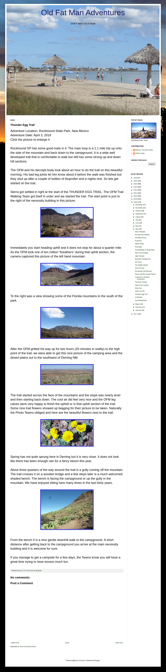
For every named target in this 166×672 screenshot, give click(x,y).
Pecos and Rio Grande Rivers (145, 274)
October (138, 211)
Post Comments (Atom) (28, 646)
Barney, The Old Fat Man (144, 150)
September (139, 214)
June (137, 223)
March (137, 304)
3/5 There (138, 262)
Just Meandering (141, 300)
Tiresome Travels (141, 282)
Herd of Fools (139, 268)
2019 (135, 199)
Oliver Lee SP (140, 291)
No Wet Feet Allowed (142, 235)
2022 (135, 190)
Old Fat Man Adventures (83, 12)
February (138, 307)
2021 (135, 193)
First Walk (138, 247)
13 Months (138, 297)
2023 (135, 187)
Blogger (97, 660)
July (137, 220)
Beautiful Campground (142, 259)
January (138, 310)
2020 (135, 196)
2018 (135, 202)
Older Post (119, 643)
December (139, 205)
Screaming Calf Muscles (143, 271)
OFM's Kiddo (140, 153)
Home (67, 643)
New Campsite (140, 232)
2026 (135, 178)
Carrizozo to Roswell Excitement (142, 278)
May (137, 226)
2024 (135, 184)
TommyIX (82, 660)
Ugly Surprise (139, 256)
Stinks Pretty (139, 244)
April (137, 229)
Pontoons (138, 241)
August (138, 217)
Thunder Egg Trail (141, 294)
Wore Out (138, 288)
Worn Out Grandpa (141, 253)
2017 (135, 314)
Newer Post (15, 643)
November (139, 208)
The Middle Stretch (141, 265)
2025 (135, 181)
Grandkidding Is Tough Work (145, 250)
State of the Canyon (142, 285)
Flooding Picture (140, 238)
